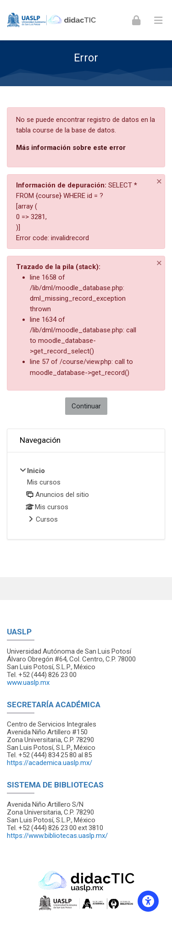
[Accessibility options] (148, 901)
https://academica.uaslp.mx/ (49, 763)
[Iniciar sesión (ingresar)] (136, 20)
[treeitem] (86, 496)
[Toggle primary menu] (158, 20)
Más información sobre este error (71, 147)
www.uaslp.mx (28, 682)
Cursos (47, 519)
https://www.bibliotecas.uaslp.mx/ (57, 835)
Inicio (36, 471)
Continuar (86, 406)
